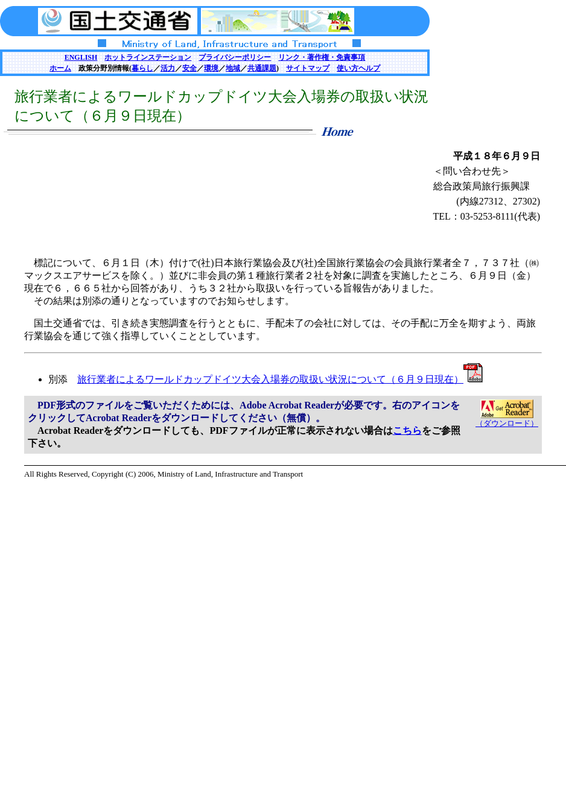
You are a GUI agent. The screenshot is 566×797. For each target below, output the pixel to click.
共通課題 (261, 68)
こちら (407, 430)
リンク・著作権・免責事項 (321, 57)
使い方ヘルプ (358, 68)
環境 (211, 68)
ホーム (60, 68)
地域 (233, 68)
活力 (168, 68)
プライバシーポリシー (235, 57)
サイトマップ (307, 68)
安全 (189, 68)
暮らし (142, 68)
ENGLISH (81, 57)
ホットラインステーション (147, 57)
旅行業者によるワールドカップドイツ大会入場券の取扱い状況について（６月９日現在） (280, 379)
